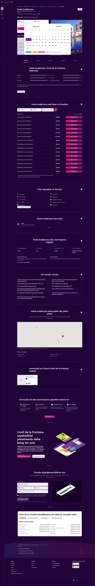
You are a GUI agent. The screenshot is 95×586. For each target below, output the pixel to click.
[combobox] (34, 484)
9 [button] (45, 36)
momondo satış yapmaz (50, 548)
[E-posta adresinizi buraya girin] (34, 491)
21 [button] (39, 42)
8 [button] (42, 36)
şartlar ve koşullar (28, 501)
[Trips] (2, 15)
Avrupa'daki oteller (26, 6)
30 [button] (45, 45)
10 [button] (27, 39)
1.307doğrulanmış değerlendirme (30, 17)
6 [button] (36, 36)
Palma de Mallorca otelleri (24, 529)
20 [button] (36, 42)
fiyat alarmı (73, 409)
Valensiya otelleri (22, 526)
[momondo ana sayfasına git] (9, 2)
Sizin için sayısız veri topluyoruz (50, 551)
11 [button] (61, 36)
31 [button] (27, 48)
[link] (50, 416)
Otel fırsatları (19, 6)
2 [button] (45, 33)
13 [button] (36, 39)
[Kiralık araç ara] (2, 11)
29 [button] (42, 45)
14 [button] (39, 39)
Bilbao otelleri (53, 533)
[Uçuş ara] (2, 6)
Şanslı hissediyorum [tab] (45, 518)
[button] (2, 2)
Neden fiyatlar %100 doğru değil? (50, 553)
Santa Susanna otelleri (23, 533)
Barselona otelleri (22, 524)
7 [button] (39, 36)
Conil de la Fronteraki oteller (52, 6)
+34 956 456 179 (21, 15)
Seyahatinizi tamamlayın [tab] (57, 518)
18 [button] (30, 42)
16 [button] (45, 39)
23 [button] (45, 42)
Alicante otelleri (22, 531)
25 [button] (30, 45)
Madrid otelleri (53, 524)
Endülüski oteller (42, 6)
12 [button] (33, 39)
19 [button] (33, 42)
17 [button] (58, 39)
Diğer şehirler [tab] (22, 518)
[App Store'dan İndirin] (75, 567)
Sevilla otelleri (53, 526)
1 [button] (42, 33)
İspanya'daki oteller (34, 6)
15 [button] (42, 39)
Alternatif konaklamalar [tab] (33, 518)
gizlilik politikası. (35, 501)
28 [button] (39, 45)
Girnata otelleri (53, 529)
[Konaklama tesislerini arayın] (2, 8)
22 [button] (42, 42)
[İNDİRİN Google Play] (75, 564)
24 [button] (27, 45)
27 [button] (36, 45)
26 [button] (33, 45)
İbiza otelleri (52, 531)
